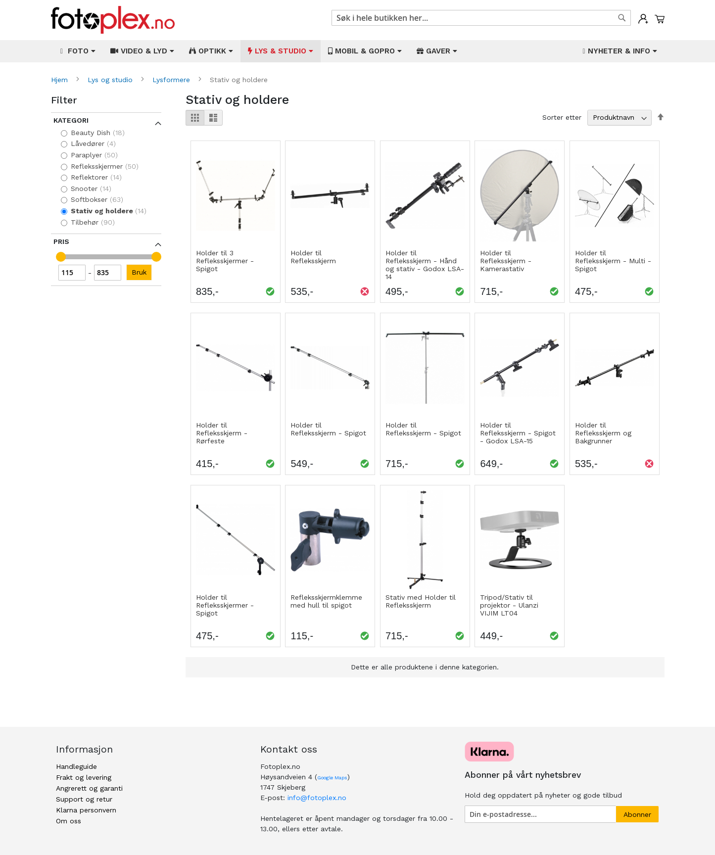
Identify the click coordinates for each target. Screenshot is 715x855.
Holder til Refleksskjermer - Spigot (225, 605)
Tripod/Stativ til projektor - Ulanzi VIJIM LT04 (509, 605)
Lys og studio (111, 80)
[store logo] (113, 20)
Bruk (139, 272)
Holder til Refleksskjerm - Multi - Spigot (613, 261)
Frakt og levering (83, 777)
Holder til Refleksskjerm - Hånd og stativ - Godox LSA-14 (424, 265)
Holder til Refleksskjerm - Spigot (328, 429)
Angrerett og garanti (89, 788)
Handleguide (76, 766)
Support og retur (84, 799)
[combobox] (481, 18)
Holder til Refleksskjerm (313, 257)
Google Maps (332, 777)
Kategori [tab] (71, 120)
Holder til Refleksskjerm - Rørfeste (221, 433)
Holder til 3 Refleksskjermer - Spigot (225, 261)
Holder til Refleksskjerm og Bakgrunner (603, 433)
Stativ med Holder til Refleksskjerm (420, 601)
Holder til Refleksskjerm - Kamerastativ (505, 261)
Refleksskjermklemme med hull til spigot (326, 601)
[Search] (622, 18)
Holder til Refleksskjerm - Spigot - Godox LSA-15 (518, 433)
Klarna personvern (86, 810)
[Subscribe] (637, 814)
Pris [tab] (61, 241)
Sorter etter (561, 117)
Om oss (68, 821)
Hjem (60, 80)
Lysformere (172, 80)
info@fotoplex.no (316, 798)
